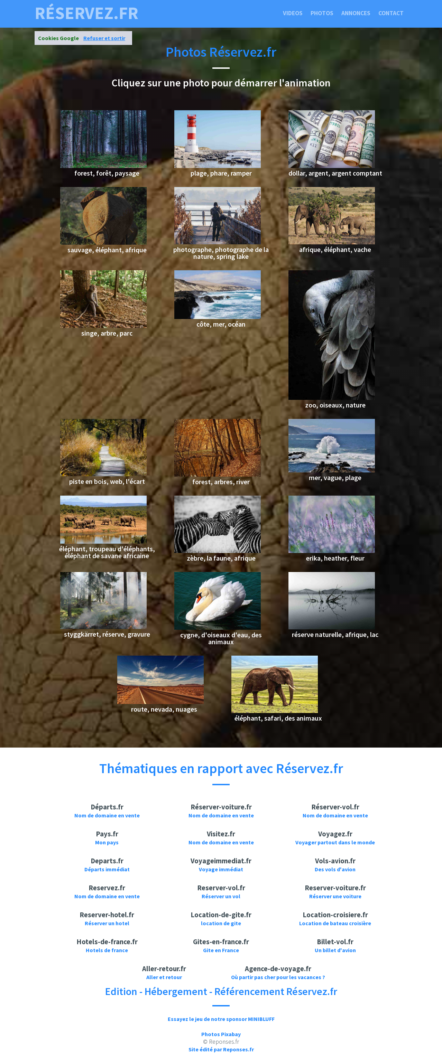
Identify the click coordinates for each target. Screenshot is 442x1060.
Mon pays (107, 842)
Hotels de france (107, 950)
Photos (322, 13)
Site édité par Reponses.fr (221, 1049)
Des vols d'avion (335, 869)
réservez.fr (86, 13)
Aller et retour (164, 977)
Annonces (355, 13)
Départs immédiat (107, 869)
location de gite (221, 923)
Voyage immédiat (221, 869)
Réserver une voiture (335, 896)
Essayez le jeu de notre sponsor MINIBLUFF (221, 1018)
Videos (293, 13)
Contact (391, 13)
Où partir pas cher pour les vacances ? (278, 977)
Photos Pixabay (221, 1034)
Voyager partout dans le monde (335, 842)
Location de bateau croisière (335, 923)
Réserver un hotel (107, 923)
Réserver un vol (221, 896)
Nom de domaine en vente (107, 815)
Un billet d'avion (335, 950)
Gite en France (221, 950)
